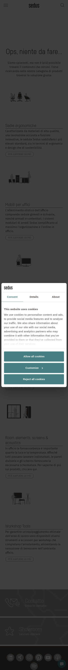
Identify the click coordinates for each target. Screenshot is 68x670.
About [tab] (56, 296)
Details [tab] (34, 296)
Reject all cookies (34, 379)
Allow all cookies (34, 356)
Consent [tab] (12, 296)
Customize (34, 367)
